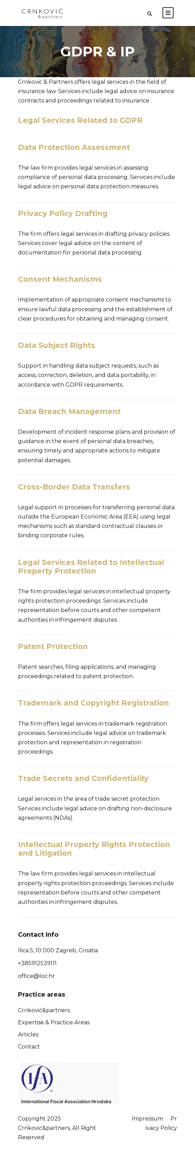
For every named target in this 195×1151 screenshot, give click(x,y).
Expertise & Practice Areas (54, 1022)
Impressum (147, 1118)
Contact (29, 1046)
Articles (28, 1034)
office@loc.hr (36, 976)
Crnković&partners (44, 1010)
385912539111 (39, 963)
